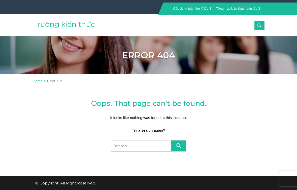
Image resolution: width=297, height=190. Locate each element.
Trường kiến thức (64, 24)
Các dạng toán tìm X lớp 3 (192, 8)
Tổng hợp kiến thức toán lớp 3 (238, 8)
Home (38, 81)
